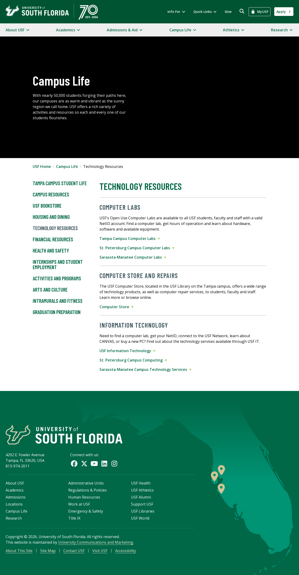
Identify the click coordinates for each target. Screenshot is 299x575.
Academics (15, 490)
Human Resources (84, 497)
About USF (15, 483)
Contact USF (74, 550)
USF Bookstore (47, 206)
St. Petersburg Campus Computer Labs (137, 247)
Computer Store (116, 306)
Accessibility (125, 550)
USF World (140, 518)
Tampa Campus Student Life (60, 183)
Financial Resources (53, 239)
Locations (14, 504)
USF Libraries (142, 511)
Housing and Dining (51, 217)
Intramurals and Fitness (57, 301)
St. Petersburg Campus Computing (133, 360)
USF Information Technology (127, 350)
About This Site (19, 550)
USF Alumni (141, 497)
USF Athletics (142, 490)
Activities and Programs (57, 278)
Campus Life (67, 166)
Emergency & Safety (85, 511)
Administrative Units (86, 483)
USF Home (42, 166)
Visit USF (99, 550)
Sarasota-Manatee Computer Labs (133, 257)
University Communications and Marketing (95, 542)
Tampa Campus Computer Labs (130, 238)
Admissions (15, 497)
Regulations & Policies (87, 490)
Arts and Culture (50, 290)
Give (228, 11)
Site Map (48, 550)
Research (14, 518)
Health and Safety (51, 250)
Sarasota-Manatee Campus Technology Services (145, 369)
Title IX (74, 518)
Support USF (142, 504)
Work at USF (79, 504)
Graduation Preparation (57, 312)
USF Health (140, 483)
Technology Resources (55, 228)
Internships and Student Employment (58, 264)
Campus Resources (51, 194)
